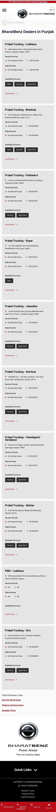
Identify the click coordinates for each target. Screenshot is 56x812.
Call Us (35, 807)
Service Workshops (11, 700)
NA (18, 587)
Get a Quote (7, 807)
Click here (42, 2)
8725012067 (33, 192)
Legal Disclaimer (28, 797)
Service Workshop (21, 808)
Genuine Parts (9, 710)
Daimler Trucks (28, 791)
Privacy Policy (28, 794)
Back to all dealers (13, 22)
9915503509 (33, 126)
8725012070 (33, 257)
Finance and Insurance (13, 705)
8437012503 (34, 61)
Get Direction (11, 94)
